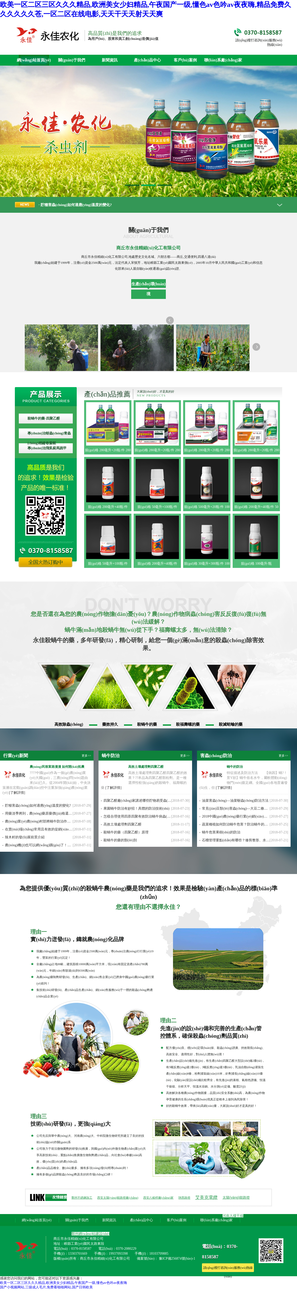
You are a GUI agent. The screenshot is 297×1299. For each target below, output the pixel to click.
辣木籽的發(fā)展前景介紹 (25, 837)
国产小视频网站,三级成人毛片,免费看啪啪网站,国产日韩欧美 (46, 1287)
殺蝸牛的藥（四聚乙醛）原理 (125, 832)
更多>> (86, 755)
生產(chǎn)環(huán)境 (148, 289)
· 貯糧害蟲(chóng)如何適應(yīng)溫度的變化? (75, 205)
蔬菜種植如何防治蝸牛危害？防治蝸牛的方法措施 (240, 824)
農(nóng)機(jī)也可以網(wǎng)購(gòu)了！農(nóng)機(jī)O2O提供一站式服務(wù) (65, 845)
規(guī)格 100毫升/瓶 (256, 563)
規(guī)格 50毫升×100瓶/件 (157, 507)
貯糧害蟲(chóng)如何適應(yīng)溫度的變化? (38, 805)
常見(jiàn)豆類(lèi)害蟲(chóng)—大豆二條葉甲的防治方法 (245, 808)
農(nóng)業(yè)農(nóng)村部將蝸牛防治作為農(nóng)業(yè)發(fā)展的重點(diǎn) (64, 821)
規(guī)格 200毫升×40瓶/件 (108, 507)
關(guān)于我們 (71, 60)
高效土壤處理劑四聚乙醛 (146, 767)
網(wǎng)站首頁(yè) (34, 60)
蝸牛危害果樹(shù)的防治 (221, 832)
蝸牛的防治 (235, 767)
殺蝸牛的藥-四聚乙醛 (43, 418)
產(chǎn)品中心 (147, 60)
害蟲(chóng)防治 (216, 755)
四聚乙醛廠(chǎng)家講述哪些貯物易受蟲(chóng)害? (142, 800)
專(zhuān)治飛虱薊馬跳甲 (47, 448)
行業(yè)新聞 (15, 755)
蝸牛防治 (111, 755)
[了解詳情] (17, 793)
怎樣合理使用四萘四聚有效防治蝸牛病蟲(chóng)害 (141, 816)
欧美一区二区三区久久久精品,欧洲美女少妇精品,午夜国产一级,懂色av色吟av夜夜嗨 (63, 1283)
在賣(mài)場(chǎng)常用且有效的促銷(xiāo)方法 (41, 829)
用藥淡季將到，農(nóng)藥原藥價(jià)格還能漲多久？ (45, 813)
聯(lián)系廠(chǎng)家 (223, 60)
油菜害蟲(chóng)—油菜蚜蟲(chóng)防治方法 (235, 800)
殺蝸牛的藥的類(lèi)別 (120, 840)
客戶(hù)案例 (185, 60)
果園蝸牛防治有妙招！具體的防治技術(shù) (136, 808)
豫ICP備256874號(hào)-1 (177, 1258)
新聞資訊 (110, 60)
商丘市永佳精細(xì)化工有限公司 (148, 247)
